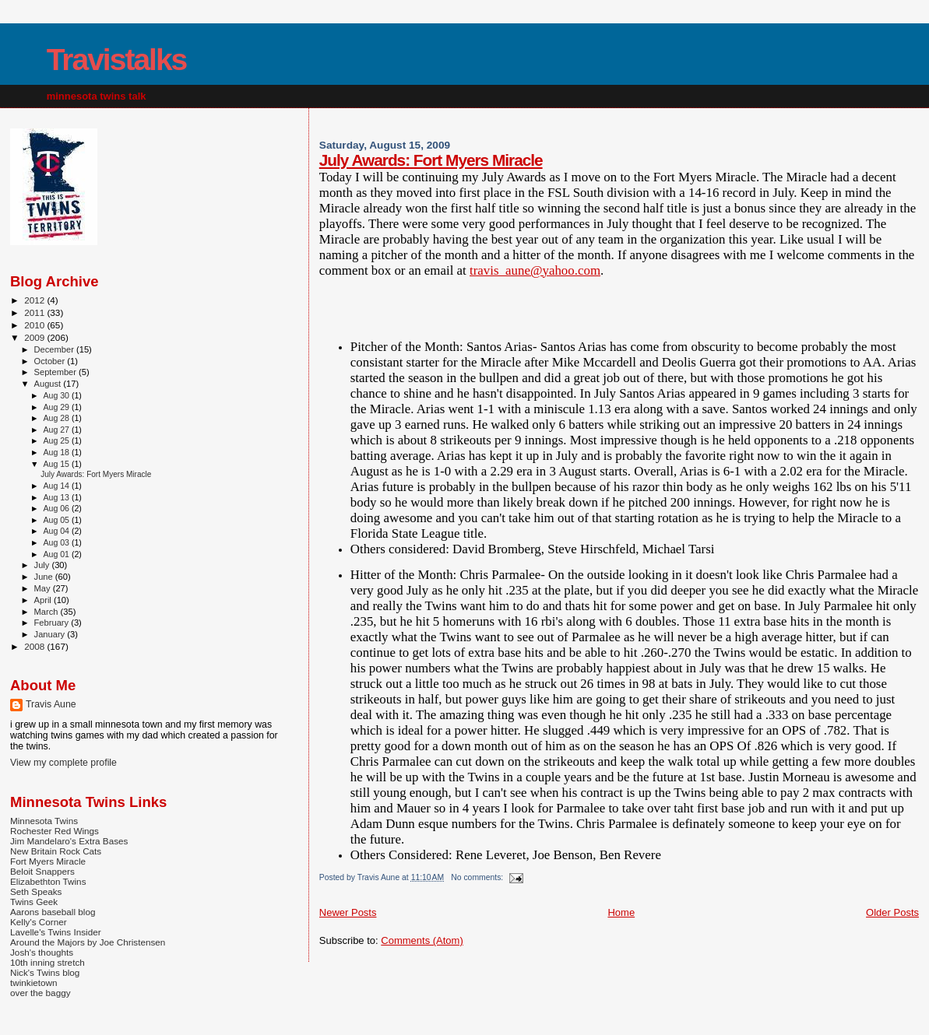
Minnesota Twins (44, 821)
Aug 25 (57, 440)
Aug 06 (57, 508)
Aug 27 (57, 429)
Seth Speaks (36, 891)
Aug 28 (57, 418)
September (56, 372)
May (43, 588)
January (51, 634)
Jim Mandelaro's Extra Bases (69, 841)
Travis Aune (51, 704)
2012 (35, 300)
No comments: (478, 877)
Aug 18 (57, 452)
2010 (35, 325)
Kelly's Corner (38, 922)
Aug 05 (57, 520)
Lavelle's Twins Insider (55, 932)
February (53, 622)
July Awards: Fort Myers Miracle (431, 160)
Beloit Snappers (42, 871)
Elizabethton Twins (48, 881)
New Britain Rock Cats (55, 851)
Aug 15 (57, 463)
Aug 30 (57, 395)
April (44, 600)
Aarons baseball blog (52, 912)
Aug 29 (57, 407)
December (55, 349)
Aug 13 (57, 497)
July (43, 565)
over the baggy (40, 993)
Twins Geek (34, 901)
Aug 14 (57, 485)
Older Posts (892, 912)
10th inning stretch (47, 962)
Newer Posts (348, 912)
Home (621, 912)
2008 (35, 646)
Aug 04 (57, 530)
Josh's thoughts (41, 952)
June (44, 576)
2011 (35, 312)
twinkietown (34, 982)
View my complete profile (63, 762)
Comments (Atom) (422, 940)
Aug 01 (57, 554)
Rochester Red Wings (54, 831)
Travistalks (117, 59)
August (49, 383)
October (51, 361)
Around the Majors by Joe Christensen (87, 942)
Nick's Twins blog (44, 972)
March (47, 611)
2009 (35, 337)
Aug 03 (57, 542)
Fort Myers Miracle (48, 861)
